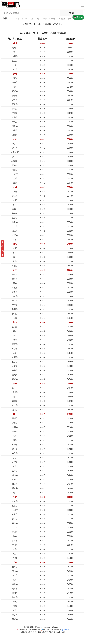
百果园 (44, 18)
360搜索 (38, 632)
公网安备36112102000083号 (28, 629)
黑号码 (37, 627)
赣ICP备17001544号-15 (51, 629)
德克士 (24, 18)
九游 (31, 18)
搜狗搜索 (23, 632)
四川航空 (61, 18)
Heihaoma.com (46, 627)
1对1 (11, 18)
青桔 (18, 18)
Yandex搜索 (60, 632)
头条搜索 (44, 632)
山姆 (69, 18)
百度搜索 (30, 632)
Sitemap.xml (56, 627)
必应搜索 (52, 632)
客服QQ (78, 17)
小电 (37, 18)
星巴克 (52, 18)
